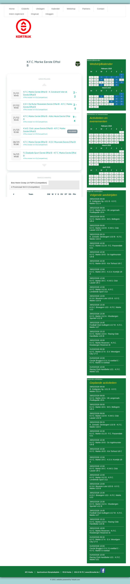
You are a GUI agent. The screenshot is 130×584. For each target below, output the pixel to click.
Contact (100, 9)
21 (116, 82)
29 (121, 104)
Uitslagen (40, 9)
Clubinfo (25, 9)
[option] (23, 29)
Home (12, 9)
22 (121, 82)
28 (116, 85)
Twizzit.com (75, 580)
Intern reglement (16, 14)
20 (111, 101)
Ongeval (35, 14)
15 (121, 99)
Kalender (56, 9)
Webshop (71, 9)
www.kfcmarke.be (92, 572)
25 (101, 85)
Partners (86, 9)
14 (116, 80)
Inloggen (50, 14)
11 (101, 80)
